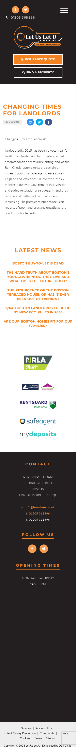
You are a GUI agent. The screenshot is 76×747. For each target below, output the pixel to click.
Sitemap (51, 738)
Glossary (26, 728)
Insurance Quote (37, 59)
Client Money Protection (20, 733)
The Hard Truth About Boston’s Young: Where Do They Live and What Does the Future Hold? (38, 277)
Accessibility (44, 728)
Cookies (25, 738)
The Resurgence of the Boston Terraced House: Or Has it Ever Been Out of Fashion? (38, 294)
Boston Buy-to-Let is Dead (38, 263)
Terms (38, 738)
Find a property (38, 72)
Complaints (47, 733)
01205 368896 (20, 17)
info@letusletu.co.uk (40, 507)
